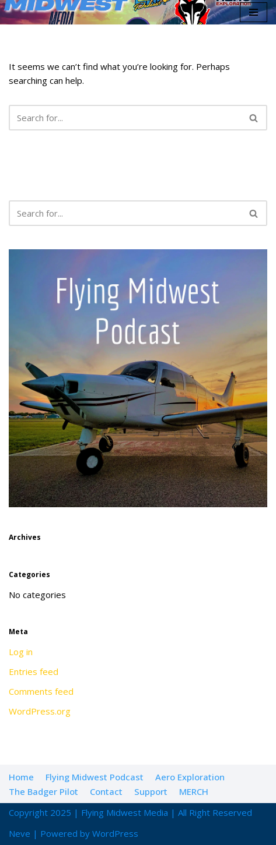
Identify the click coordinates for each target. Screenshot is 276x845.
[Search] (125, 117)
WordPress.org (40, 711)
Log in (21, 651)
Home (21, 777)
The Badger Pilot (43, 791)
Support (150, 791)
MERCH (193, 791)
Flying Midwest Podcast (95, 777)
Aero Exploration (190, 777)
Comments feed (41, 691)
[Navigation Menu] (253, 12)
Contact (106, 791)
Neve (19, 833)
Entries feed (33, 671)
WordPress (115, 833)
